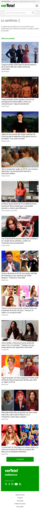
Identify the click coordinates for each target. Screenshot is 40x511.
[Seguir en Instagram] (12, 484)
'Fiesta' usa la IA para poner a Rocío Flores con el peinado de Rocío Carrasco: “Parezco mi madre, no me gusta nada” (19, 310)
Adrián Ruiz (4, 280)
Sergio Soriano (5, 141)
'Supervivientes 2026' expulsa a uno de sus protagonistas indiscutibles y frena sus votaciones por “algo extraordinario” (17, 101)
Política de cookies (20, 503)
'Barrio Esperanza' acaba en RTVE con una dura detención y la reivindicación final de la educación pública (19, 171)
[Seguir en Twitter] (6, 484)
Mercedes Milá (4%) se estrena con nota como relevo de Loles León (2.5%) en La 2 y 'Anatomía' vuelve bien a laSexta (19, 414)
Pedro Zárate (5, 210)
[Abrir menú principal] (37, 6)
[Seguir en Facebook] (9, 484)
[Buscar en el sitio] (18, 13)
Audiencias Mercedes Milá (24, 1)
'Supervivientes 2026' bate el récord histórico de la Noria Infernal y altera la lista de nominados (18, 66)
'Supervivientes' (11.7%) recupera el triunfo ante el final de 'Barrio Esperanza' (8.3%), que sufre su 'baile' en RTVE (19, 380)
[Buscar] (33, 13)
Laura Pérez (13, 210)
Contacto (20, 498)
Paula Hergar (5, 71)
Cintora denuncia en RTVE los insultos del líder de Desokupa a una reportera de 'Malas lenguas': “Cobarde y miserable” (19, 275)
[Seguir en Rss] (20, 484)
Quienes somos (20, 495)
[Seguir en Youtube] (16, 484)
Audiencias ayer (15, 1)
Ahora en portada (8, 38)
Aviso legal (20, 501)
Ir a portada (20, 459)
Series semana (33, 1)
